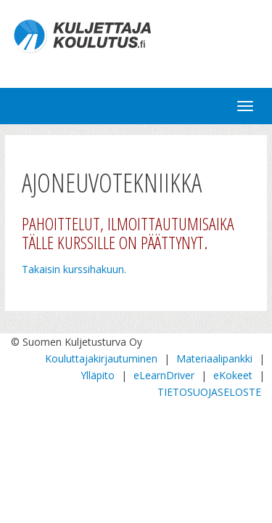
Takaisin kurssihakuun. (74, 269)
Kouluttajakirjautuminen (101, 358)
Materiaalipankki (214, 358)
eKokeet (232, 375)
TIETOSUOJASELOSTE (209, 392)
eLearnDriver (163, 375)
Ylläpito (98, 375)
